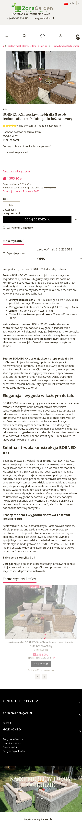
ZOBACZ (41, 798)
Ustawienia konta (12, 743)
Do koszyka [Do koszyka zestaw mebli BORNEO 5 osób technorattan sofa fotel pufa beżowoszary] (41, 664)
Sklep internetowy (37, 819)
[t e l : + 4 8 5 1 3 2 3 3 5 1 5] (17, 18)
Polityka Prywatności (14, 751)
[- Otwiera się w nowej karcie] (32, 7)
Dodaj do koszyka (37, 219)
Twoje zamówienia (13, 739)
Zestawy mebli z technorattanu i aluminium (27, 46)
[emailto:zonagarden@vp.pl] (43, 18)
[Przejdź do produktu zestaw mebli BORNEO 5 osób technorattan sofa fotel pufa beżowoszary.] (41, 612)
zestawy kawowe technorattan (65, 46)
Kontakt (7, 723)
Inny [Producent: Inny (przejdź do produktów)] (5, 109)
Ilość (5, 198)
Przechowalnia (10, 747)
